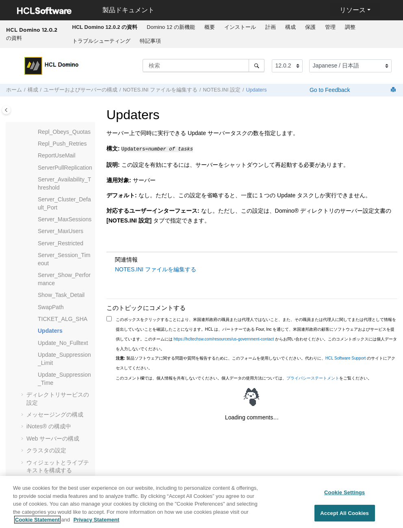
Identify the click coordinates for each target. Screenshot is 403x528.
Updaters (256, 90)
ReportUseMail (57, 155)
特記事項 (150, 41)
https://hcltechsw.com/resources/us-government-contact (223, 338)
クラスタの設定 (46, 450)
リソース (353, 10)
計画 (270, 27)
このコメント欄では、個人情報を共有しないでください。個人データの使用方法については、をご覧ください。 (244, 377)
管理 (330, 27)
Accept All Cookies (344, 516)
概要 (209, 27)
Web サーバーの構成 (52, 438)
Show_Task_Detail (61, 295)
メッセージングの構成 (54, 414)
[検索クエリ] (203, 65)
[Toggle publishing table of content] (6, 110)
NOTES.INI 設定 (221, 90)
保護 (310, 27)
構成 (290, 27)
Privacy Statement (96, 523)
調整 (350, 27)
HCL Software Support (345, 357)
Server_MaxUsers (60, 231)
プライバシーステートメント (312, 377)
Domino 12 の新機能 (171, 27)
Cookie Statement (37, 523)
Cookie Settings (344, 495)
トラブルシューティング (101, 41)
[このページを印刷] (394, 90)
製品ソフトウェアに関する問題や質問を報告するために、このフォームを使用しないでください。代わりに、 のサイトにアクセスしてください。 (256, 362)
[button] (34, 132)
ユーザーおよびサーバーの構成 (80, 90)
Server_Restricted (60, 243)
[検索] (256, 65)
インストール (240, 27)
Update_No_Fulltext (63, 343)
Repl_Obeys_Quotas (64, 132)
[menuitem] (104, 27)
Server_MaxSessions (64, 219)
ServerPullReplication (65, 167)
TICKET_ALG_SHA (62, 319)
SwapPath (51, 307)
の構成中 (48, 426)
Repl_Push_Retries (62, 143)
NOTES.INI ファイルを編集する (160, 90)
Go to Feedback (329, 90)
